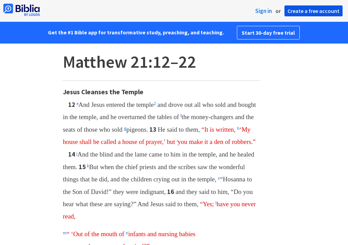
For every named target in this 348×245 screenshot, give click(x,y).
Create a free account (314, 10)
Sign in (263, 11)
